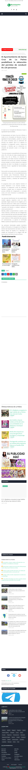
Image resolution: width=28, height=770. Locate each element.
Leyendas (4, 741)
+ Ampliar (12, 415)
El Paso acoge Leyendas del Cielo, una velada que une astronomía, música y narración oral (13, 571)
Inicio (2, 53)
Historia (8, 739)
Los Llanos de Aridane (5, 754)
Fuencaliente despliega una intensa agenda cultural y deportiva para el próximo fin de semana (13, 579)
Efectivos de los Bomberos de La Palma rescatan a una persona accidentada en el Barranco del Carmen (16, 607)
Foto (18, 741)
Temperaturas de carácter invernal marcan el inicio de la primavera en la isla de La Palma (17, 616)
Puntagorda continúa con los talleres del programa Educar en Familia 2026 (18, 443)
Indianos (4, 739)
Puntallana (3, 756)
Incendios (22, 739)
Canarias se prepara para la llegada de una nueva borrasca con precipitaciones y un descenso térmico (16, 599)
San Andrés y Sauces (18, 756)
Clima (14, 741)
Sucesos (3, 734)
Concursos (23, 734)
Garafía (15, 752)
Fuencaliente (4, 752)
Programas (9, 734)
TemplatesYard (13, 766)
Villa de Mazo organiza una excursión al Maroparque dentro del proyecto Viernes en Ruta (13, 567)
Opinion (13, 737)
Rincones (9, 741)
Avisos (21, 732)
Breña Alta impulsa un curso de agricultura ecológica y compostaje (17, 433)
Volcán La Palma (5, 732)
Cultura (23, 730)
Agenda (8, 730)
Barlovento (3, 749)
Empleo (18, 737)
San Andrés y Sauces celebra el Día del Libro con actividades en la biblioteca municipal (17, 423)
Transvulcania (16, 734)
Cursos (5, 53)
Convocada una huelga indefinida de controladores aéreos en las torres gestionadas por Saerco (17, 632)
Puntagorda (16, 754)
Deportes (19, 730)
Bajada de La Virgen (6, 737)
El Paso (15, 750)
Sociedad (12, 732)
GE (8, 680)
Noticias (3, 730)
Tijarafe (2, 759)
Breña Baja (3, 750)
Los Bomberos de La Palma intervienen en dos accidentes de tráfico (16, 591)
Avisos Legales (14, 764)
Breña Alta (16, 749)
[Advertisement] (14, 32)
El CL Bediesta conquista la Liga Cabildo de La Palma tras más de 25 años (18, 412)
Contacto (20, 764)
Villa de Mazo (17, 759)
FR (10, 680)
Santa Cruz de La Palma (6, 758)
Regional (13, 730)
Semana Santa (15, 739)
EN (6, 680)
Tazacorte (16, 758)
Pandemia (23, 737)
